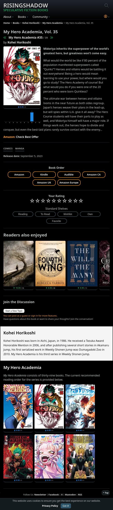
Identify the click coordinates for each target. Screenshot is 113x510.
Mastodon (70, 494)
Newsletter (40, 494)
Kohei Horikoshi (19, 42)
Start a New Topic (14, 311)
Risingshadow (25, 6)
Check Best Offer (27, 137)
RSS (80, 494)
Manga (19, 148)
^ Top (106, 492)
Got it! (66, 505)
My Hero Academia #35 (26, 37)
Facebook (53, 494)
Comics (8, 148)
